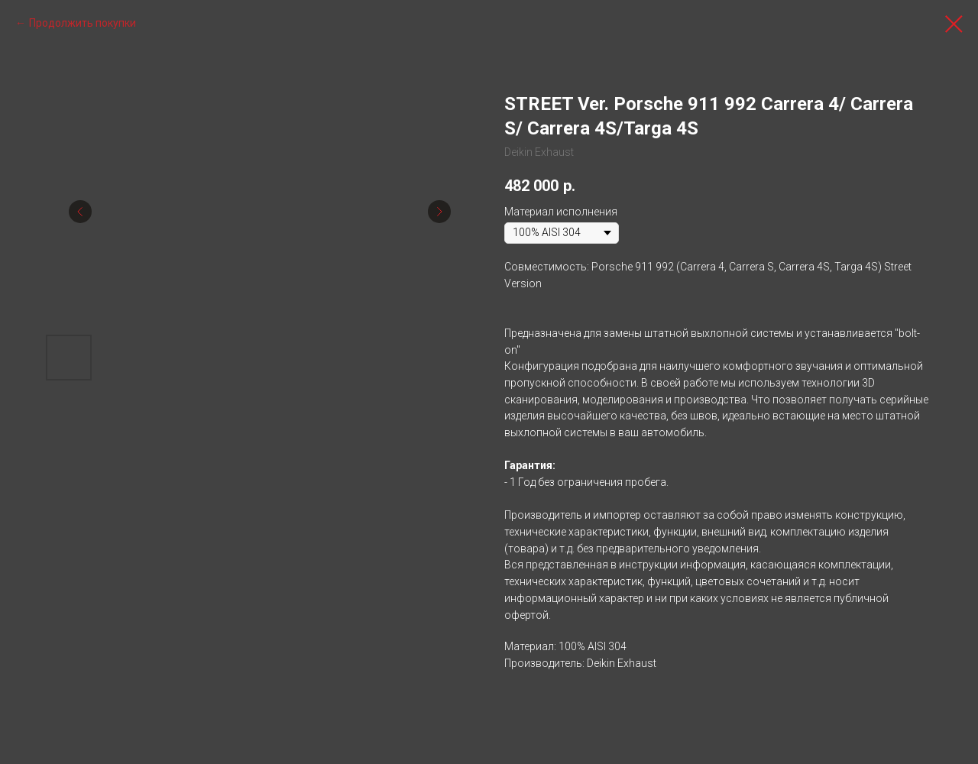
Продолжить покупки (82, 23)
